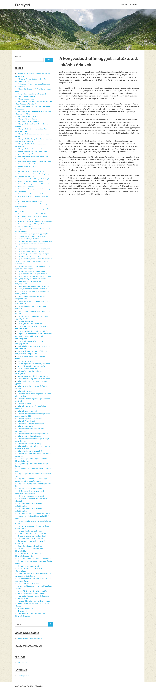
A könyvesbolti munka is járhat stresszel (32, 149)
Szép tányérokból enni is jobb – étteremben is (35, 558)
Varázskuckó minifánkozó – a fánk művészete (34, 601)
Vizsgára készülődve (25, 608)
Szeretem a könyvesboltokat (28, 566)
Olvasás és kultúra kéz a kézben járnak (32, 536)
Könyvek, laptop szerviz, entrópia (30, 418)
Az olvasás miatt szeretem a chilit (30, 201)
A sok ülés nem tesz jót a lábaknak (30, 164)
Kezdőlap (123, 5)
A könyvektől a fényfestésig (28, 119)
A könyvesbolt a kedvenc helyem (30, 638)
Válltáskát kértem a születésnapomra (31, 593)
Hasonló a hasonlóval (25, 321)
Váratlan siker (23, 598)
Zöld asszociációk (24, 611)
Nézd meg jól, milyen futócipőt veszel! (32, 533)
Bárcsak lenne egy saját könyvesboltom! (32, 224)
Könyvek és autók (24, 403)
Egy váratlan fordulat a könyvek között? (32, 274)
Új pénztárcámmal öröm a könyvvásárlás (32, 591)
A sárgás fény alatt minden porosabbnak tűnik (34, 161)
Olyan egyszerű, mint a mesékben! (30, 538)
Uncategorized (23, 676)
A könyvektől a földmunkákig (28, 121)
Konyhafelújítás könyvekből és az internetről (34, 378)
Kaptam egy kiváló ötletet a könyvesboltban (34, 363)
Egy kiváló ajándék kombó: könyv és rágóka (33, 254)
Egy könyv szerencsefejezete (28, 256)
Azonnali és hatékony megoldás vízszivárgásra (35, 221)
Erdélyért (24, 4)
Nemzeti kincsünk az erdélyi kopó (30, 531)
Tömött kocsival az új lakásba (28, 583)
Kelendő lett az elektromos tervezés (31, 366)
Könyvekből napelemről (26, 421)
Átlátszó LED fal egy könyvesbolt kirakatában (34, 184)
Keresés (18, 57)
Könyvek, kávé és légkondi (27, 411)
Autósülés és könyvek (26, 186)
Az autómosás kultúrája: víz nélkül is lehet (33, 194)
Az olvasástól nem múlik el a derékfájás (32, 216)
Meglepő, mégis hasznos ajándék (30, 488)
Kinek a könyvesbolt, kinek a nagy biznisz (33, 376)
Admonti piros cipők (25, 169)
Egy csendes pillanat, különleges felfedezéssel (35, 241)
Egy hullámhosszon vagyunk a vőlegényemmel (35, 249)
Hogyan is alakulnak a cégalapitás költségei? (34, 331)
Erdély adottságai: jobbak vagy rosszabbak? (33, 286)
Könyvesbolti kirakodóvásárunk (29, 436)
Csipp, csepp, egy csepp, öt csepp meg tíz (33, 234)
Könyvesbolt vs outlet (26, 426)
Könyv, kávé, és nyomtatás (27, 391)
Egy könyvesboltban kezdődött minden (32, 271)
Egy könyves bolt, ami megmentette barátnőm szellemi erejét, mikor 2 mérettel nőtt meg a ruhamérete (33, 261)
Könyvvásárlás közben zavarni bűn (30, 451)
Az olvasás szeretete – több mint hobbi (32, 214)
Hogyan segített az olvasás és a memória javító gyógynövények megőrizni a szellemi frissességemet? (33, 336)
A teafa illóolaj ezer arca (26, 166)
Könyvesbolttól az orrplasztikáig (29, 443)
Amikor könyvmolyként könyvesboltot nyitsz (34, 179)
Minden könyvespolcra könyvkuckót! (31, 496)
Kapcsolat (134, 5)
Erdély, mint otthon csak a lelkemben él (32, 289)
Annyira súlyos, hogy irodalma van (30, 181)
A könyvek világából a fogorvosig (30, 116)
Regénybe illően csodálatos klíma (30, 546)
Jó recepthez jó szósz (26, 361)
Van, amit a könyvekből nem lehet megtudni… (35, 596)
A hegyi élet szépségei (26, 99)
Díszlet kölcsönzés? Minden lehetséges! (32, 236)
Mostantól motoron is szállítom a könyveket (34, 513)
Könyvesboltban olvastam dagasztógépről (33, 433)
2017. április (22, 662)
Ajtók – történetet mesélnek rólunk (31, 171)
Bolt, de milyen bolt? (25, 226)
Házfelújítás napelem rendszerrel (30, 324)
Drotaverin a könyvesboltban (28, 239)
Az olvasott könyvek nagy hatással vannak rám (35, 219)
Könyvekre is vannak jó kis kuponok (31, 423)
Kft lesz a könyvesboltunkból (28, 368)
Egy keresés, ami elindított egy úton (31, 251)
